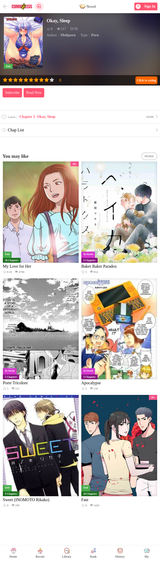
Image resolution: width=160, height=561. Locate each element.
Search (39, 6)
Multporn (68, 35)
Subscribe (12, 93)
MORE (149, 156)
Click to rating (146, 80)
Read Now (34, 93)
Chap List (12, 130)
